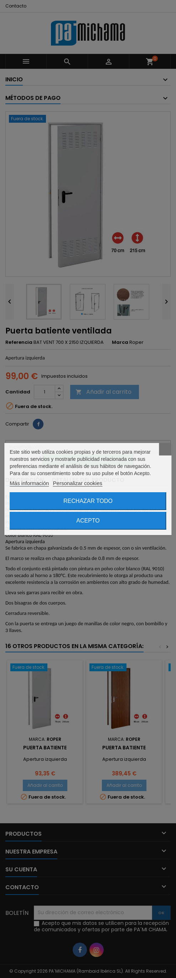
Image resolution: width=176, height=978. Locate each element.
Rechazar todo (88, 501)
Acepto (88, 521)
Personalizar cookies (77, 483)
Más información (29, 483)
